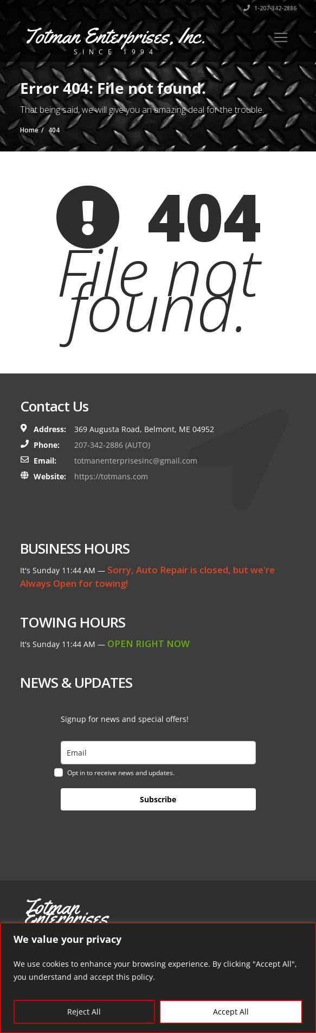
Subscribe (158, 799)
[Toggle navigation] (281, 37)
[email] (158, 752)
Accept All (231, 1011)
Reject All (84, 1011)
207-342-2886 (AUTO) (112, 445)
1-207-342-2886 (269, 8)
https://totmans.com (111, 476)
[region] (158, 978)
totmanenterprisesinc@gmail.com (135, 460)
